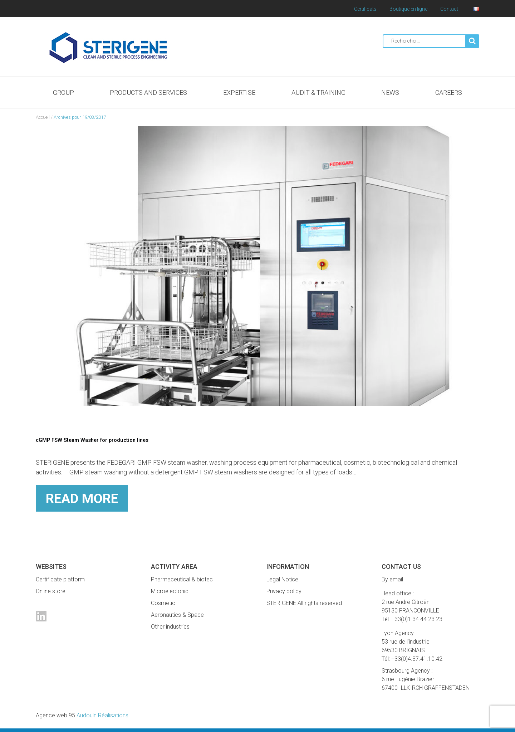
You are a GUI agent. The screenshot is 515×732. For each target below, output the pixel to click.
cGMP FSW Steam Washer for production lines (103, 439)
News (390, 92)
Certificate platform (60, 579)
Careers (448, 92)
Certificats (365, 9)
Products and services (148, 92)
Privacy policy (283, 591)
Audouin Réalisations (82, 715)
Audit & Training (318, 92)
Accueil (43, 117)
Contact (449, 9)
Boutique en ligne (408, 9)
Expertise (239, 92)
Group (63, 92)
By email (392, 579)
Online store (50, 591)
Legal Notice (282, 579)
